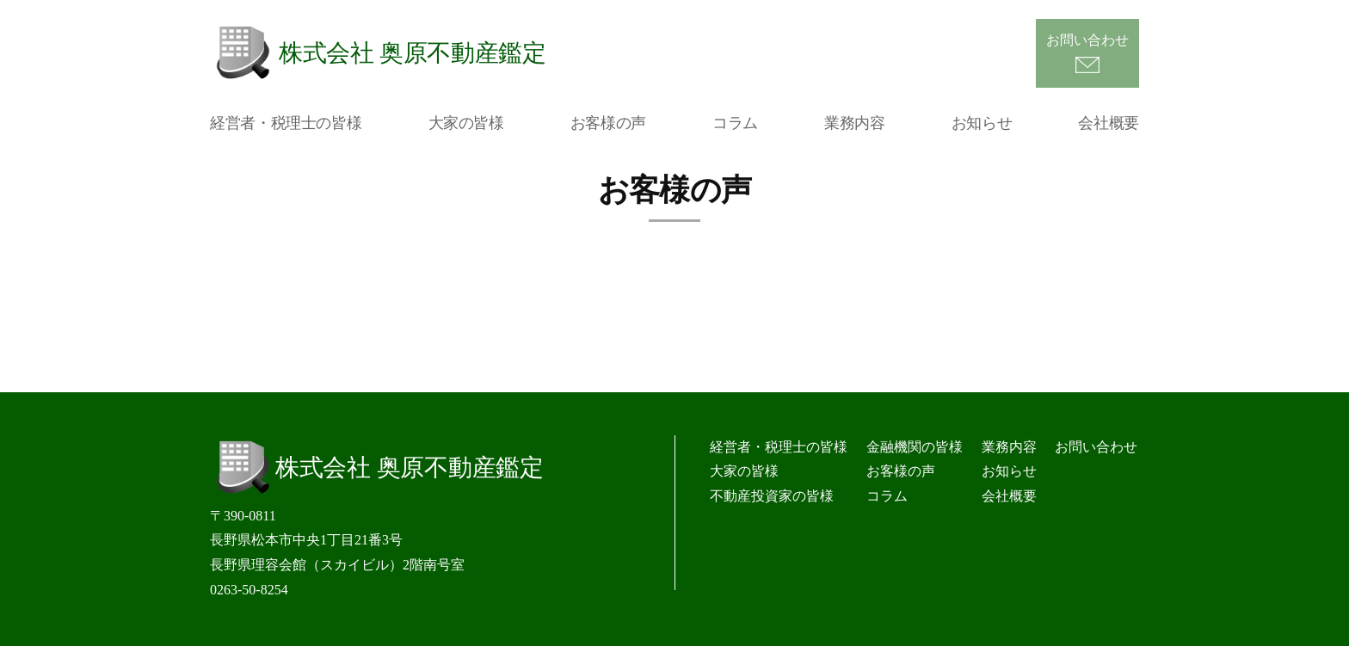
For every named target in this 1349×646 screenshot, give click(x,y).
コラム (735, 123)
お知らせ (982, 123)
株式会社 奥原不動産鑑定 (412, 53)
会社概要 (1108, 123)
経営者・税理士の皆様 (285, 123)
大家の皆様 (466, 123)
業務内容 (854, 123)
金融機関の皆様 (914, 447)
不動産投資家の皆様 (772, 496)
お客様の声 (608, 123)
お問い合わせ (1087, 40)
